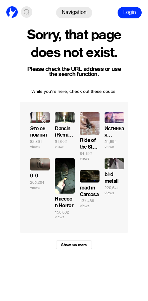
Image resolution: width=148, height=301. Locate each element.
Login (129, 12)
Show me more (74, 244)
